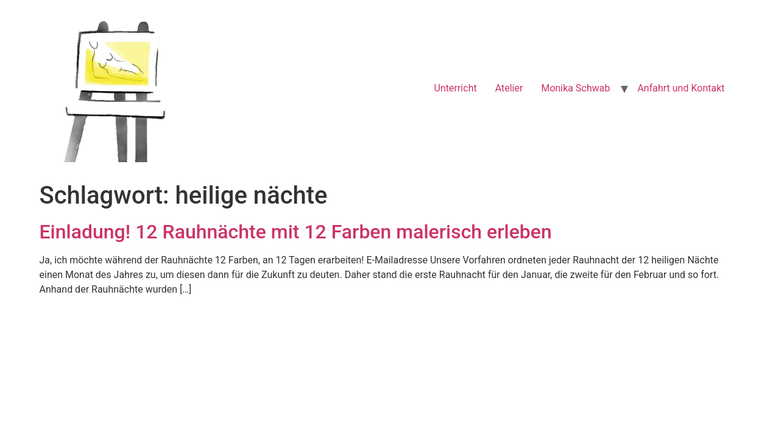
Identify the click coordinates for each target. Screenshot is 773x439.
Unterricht (455, 88)
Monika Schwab (575, 88)
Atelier (509, 88)
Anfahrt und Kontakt (680, 88)
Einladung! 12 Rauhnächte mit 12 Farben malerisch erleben (296, 231)
